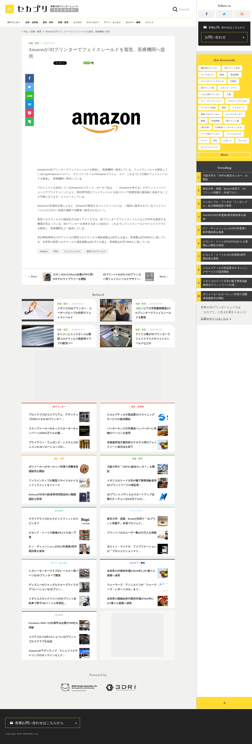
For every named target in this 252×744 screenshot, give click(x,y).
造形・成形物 (31, 22)
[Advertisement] (98, 375)
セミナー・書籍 (133, 22)
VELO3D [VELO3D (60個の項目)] (205, 127)
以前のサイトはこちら (215, 318)
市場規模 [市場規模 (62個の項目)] (215, 121)
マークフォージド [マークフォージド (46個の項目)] (209, 147)
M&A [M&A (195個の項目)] (222, 74)
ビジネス (77, 22)
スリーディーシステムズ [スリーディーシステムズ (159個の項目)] (212, 81)
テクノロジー (93, 22)
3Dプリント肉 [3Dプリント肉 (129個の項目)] (207, 88)
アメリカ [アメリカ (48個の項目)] (242, 140)
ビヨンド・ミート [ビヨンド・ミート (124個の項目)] (228, 88)
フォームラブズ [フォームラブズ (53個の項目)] (234, 134)
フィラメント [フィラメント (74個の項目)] (238, 107)
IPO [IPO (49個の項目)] (215, 140)
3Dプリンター (13, 22)
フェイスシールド (72, 251)
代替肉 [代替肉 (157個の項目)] (233, 81)
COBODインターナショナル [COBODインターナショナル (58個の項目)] (228, 127)
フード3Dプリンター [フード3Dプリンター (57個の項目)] (210, 134)
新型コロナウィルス (96, 251)
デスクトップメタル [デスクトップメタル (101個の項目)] (237, 101)
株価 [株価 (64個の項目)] (203, 121)
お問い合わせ (215, 37)
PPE (56, 251)
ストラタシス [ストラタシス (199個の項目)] (207, 74)
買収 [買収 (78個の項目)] (224, 107)
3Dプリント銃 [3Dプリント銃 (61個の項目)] (232, 121)
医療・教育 (63, 22)
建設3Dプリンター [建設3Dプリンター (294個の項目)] (209, 68)
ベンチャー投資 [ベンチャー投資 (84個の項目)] (208, 107)
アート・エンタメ (112, 22)
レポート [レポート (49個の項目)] (227, 140)
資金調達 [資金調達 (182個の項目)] (234, 74)
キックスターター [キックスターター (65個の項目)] (234, 114)
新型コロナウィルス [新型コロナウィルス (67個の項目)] (210, 114)
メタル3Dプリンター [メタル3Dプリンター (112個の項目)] (210, 94)
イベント (149, 22)
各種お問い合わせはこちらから (36, 723)
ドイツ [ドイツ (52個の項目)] (204, 140)
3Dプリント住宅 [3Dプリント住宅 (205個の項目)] (232, 68)
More (224, 154)
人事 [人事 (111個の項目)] (229, 94)
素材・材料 (48, 22)
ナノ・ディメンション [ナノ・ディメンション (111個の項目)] (211, 101)
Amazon (44, 251)
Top (25, 31)
